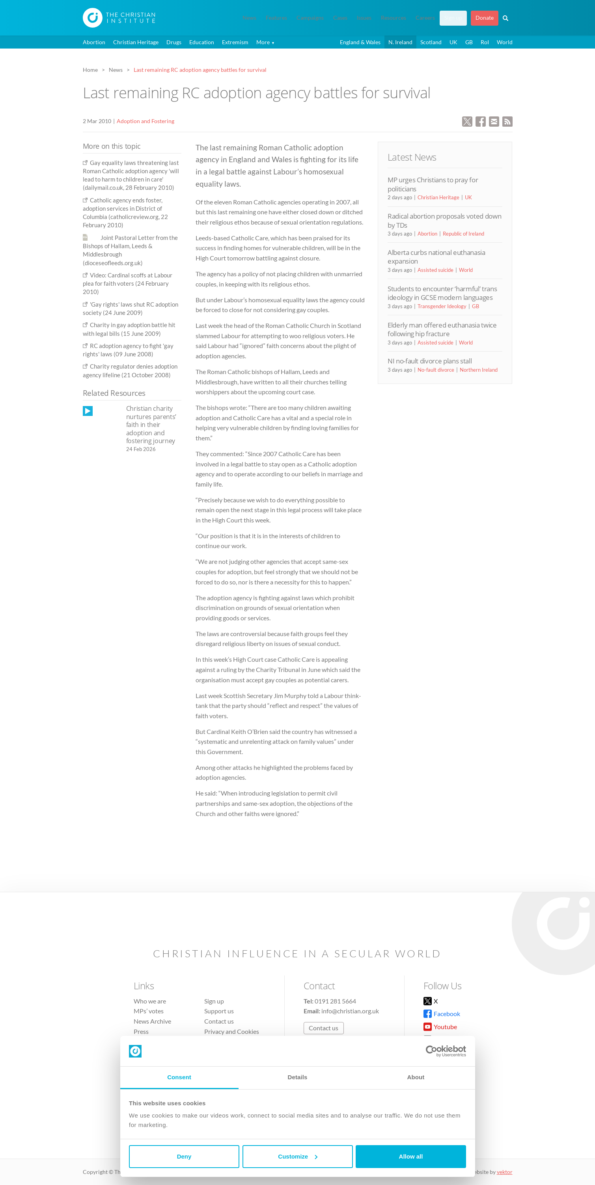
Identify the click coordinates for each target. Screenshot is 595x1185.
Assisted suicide (435, 270)
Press (141, 1031)
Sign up (453, 18)
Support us (219, 1011)
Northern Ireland (479, 370)
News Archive (152, 1021)
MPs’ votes (149, 1011)
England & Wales (360, 42)
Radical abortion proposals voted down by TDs (444, 220)
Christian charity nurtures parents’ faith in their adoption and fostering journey (151, 424)
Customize (297, 1156)
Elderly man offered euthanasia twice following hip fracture (442, 329)
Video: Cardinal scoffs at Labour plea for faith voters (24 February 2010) (127, 283)
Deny (184, 1156)
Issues (364, 18)
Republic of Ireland (463, 233)
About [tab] (416, 1077)
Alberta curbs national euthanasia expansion (436, 257)
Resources (393, 18)
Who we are (150, 1001)
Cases (340, 18)
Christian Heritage (136, 42)
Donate (485, 18)
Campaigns (310, 18)
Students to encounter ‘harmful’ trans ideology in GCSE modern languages (442, 293)
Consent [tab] (179, 1077)
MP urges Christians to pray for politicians (433, 184)
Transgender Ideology (442, 306)
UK (453, 42)
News (249, 18)
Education (201, 42)
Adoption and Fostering (145, 121)
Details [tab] (298, 1077)
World (505, 42)
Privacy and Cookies (231, 1031)
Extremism (235, 42)
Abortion (94, 42)
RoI (485, 42)
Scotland (431, 42)
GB (469, 42)
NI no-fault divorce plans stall (430, 360)
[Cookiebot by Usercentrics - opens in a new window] (431, 1051)
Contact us (219, 1021)
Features (276, 18)
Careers (425, 18)
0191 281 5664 (335, 1001)
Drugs (173, 42)
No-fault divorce (436, 370)
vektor (505, 1171)
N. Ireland (400, 42)
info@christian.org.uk (350, 1011)
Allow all (411, 1156)
